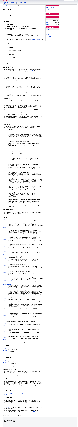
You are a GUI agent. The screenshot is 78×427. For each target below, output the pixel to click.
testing (47, 22)
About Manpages (10, 2)
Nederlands (48, 36)
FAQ (16, 2)
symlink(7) (6, 394)
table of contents (50, 14)
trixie (5, 3)
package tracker (49, 9)
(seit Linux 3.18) (11, 163)
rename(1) (9, 393)
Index (5, 2)
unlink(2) (30, 393)
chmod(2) (14, 393)
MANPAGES (5, 0)
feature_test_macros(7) (36, 39)
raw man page (49, 10)
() (5, 348)
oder (8, 280)
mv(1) (5, 393)
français (47, 32)
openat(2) (11, 120)
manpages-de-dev (9, 3)
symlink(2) (24, 393)
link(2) (31, 70)
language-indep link (50, 7)
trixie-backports (49, 20)
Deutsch (47, 29)
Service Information (22, 2)
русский (47, 39)
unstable (47, 24)
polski (47, 38)
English (47, 31)
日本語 (47, 34)
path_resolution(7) (15, 226)
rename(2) (5, 5)
